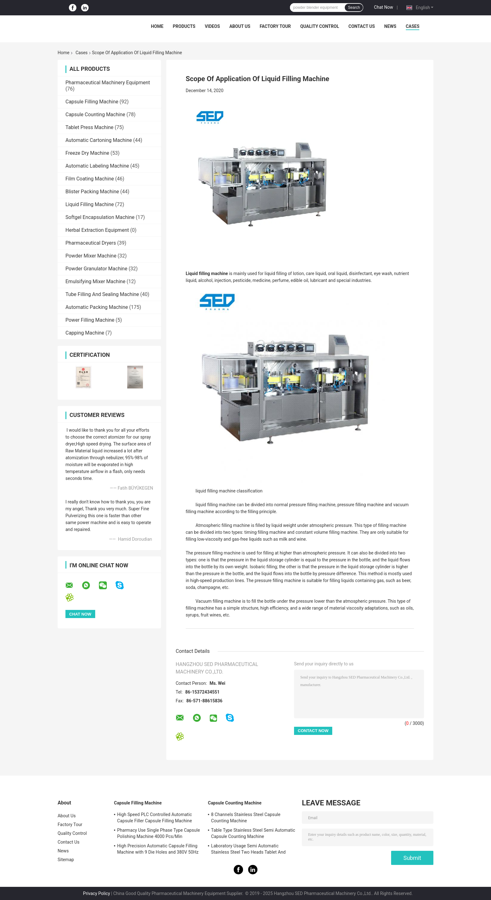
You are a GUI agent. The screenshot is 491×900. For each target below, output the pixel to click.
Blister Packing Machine (92, 192)
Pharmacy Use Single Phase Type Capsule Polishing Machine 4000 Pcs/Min (158, 833)
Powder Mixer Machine (90, 256)
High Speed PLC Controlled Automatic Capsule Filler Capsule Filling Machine (154, 817)
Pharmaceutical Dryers (90, 243)
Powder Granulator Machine (96, 269)
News (390, 26)
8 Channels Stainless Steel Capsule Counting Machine (246, 817)
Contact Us (362, 26)
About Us (239, 26)
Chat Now (383, 7)
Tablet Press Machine (89, 127)
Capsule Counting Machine (95, 114)
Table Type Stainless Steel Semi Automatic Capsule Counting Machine (253, 833)
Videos (212, 26)
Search (354, 7)
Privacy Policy (96, 893)
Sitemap (66, 859)
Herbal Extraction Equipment (97, 230)
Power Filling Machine (89, 320)
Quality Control (319, 26)
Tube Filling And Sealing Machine (102, 294)
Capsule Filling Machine (91, 102)
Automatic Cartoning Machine (98, 140)
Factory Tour (275, 26)
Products (184, 26)
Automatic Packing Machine (96, 307)
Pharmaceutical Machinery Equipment (107, 83)
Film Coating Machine (89, 179)
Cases (413, 26)
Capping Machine (84, 333)
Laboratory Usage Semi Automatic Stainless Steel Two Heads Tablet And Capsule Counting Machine (248, 849)
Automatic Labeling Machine (97, 166)
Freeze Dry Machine (87, 153)
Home (157, 26)
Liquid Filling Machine (89, 204)
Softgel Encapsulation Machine (100, 217)
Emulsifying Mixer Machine (95, 281)
